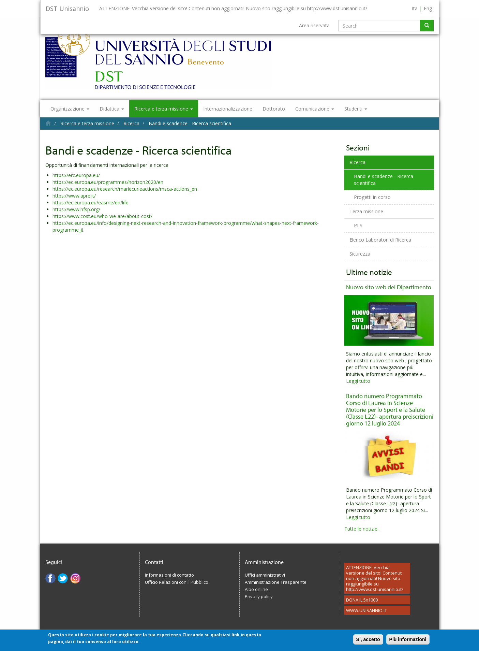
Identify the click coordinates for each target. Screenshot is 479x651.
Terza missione (366, 211)
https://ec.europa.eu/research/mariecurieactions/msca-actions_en (125, 189)
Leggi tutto (358, 381)
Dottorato (274, 108)
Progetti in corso (372, 197)
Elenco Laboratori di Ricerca (380, 239)
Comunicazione (314, 108)
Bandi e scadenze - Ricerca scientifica (383, 179)
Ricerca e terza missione (163, 108)
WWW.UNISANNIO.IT (366, 610)
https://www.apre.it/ (74, 195)
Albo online (256, 589)
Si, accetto (368, 641)
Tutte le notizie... (362, 528)
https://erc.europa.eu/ (76, 175)
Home (48, 123)
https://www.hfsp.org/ (76, 209)
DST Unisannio (67, 8)
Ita (415, 8)
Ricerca (131, 123)
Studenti (355, 108)
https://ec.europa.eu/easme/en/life (91, 202)
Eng (428, 8)
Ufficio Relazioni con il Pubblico (176, 582)
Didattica (112, 108)
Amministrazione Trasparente (275, 582)
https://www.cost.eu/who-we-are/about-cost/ (102, 216)
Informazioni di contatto (169, 575)
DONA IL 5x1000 (362, 600)
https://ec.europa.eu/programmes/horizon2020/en (108, 182)
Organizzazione (69, 108)
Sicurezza (359, 253)
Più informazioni (407, 641)
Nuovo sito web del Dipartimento (388, 287)
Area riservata (314, 25)
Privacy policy (259, 596)
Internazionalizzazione (227, 108)
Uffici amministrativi (265, 575)
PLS (358, 225)
